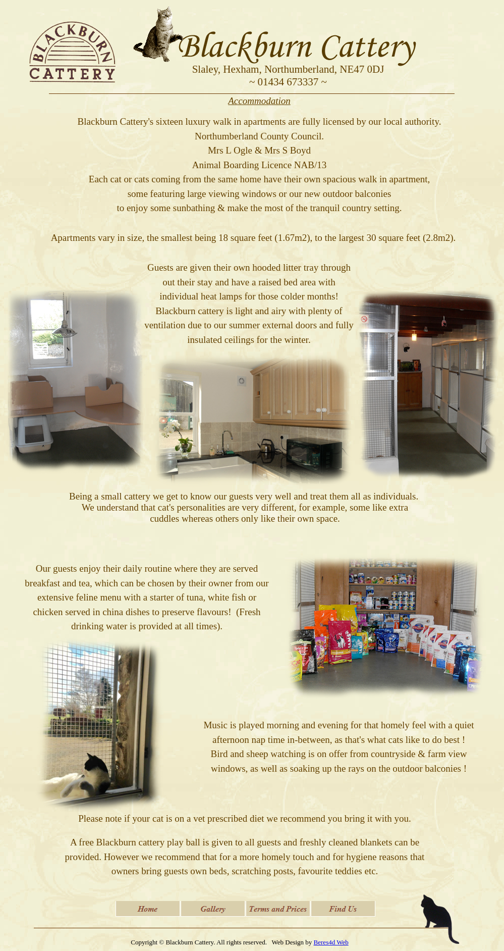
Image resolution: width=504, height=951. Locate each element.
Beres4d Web (331, 942)
